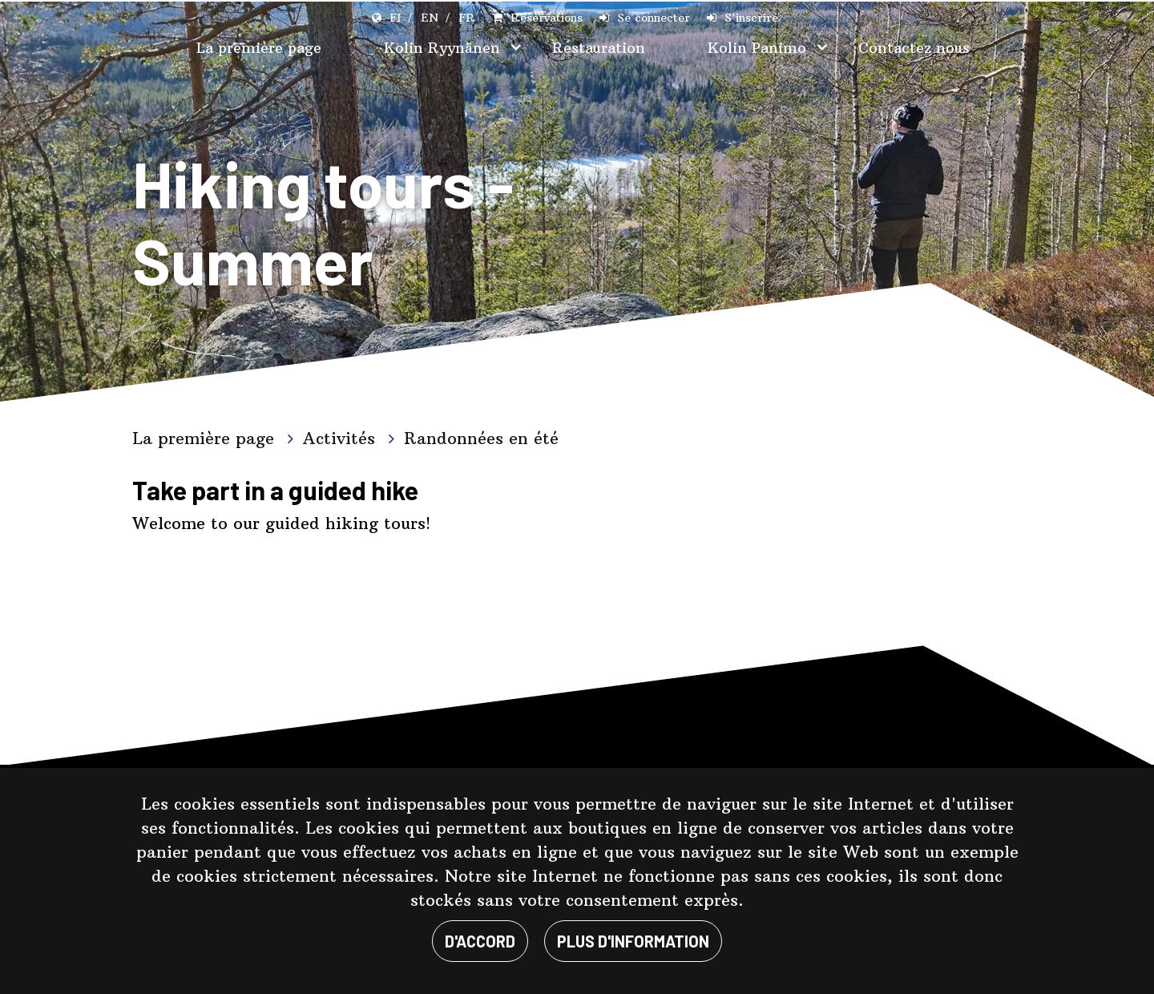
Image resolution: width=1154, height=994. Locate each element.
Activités (342, 438)
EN (429, 17)
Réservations (546, 17)
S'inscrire (751, 17)
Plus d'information (633, 941)
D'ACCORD (480, 941)
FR (466, 17)
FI (395, 17)
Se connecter (653, 17)
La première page (258, 47)
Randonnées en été (481, 438)
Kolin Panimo (759, 47)
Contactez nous (914, 47)
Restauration (598, 47)
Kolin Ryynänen (444, 47)
